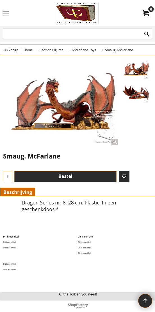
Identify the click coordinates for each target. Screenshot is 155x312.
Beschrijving (17, 192)
